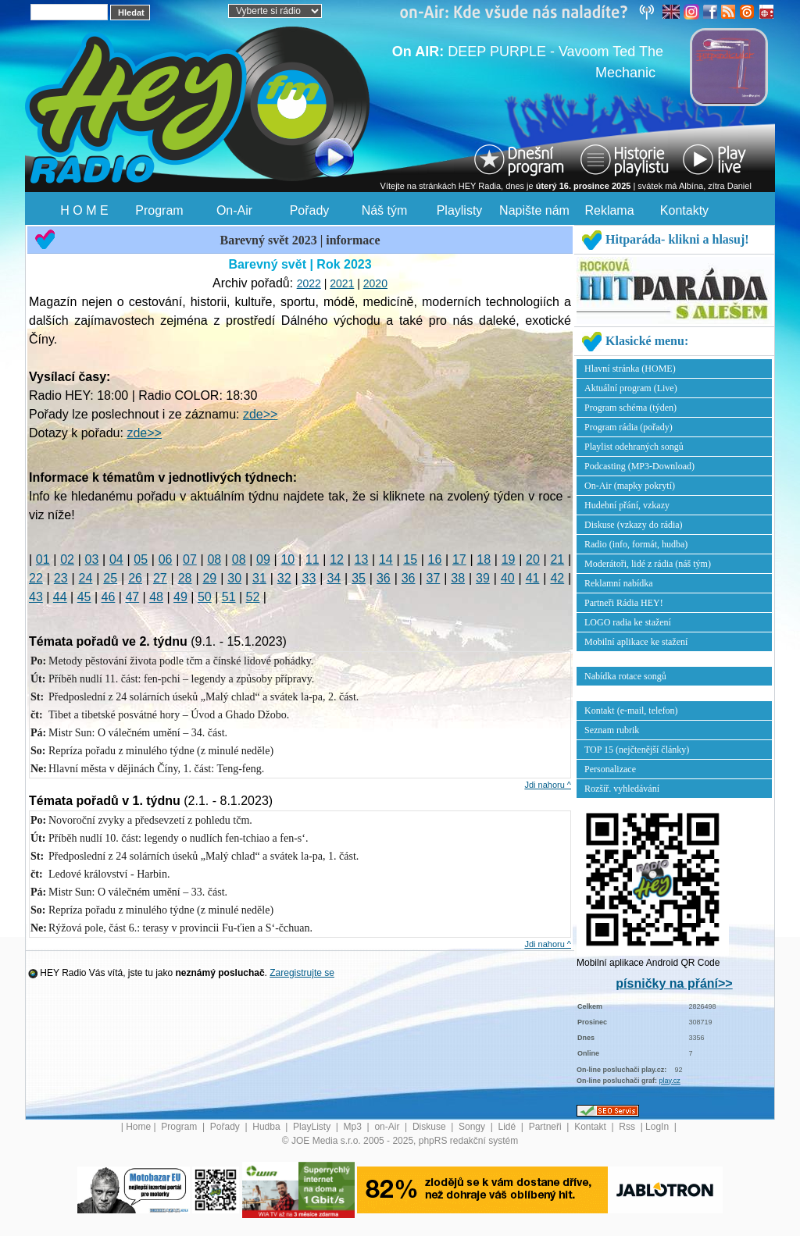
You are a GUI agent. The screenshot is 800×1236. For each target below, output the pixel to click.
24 (86, 578)
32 (284, 578)
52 (253, 597)
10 (287, 559)
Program (159, 210)
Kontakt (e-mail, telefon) (631, 710)
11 (312, 559)
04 (116, 559)
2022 (309, 283)
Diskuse (430, 1126)
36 (384, 578)
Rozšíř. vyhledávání (621, 788)
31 (259, 578)
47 (132, 597)
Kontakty (684, 210)
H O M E (84, 210)
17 (459, 559)
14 (386, 559)
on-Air (388, 1126)
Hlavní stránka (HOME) (630, 368)
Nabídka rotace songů (625, 676)
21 (557, 559)
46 (109, 597)
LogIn (658, 1126)
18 (484, 559)
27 (160, 578)
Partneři (546, 1126)
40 (508, 578)
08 (214, 559)
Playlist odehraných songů (634, 446)
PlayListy (313, 1126)
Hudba (267, 1126)
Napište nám (534, 210)
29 (209, 578)
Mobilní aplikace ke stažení (636, 641)
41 (533, 578)
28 (185, 578)
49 (180, 597)
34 (334, 578)
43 (36, 597)
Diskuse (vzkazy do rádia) (633, 524)
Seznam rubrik (611, 730)
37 (434, 578)
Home (138, 1126)
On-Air (234, 210)
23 (61, 578)
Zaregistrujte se (302, 972)
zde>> (260, 414)
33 (309, 578)
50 (205, 597)
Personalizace (610, 769)
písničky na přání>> (674, 983)
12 (337, 559)
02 (67, 559)
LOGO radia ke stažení (627, 622)
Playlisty (460, 210)
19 (509, 559)
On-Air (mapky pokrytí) (629, 485)
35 (359, 578)
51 (229, 597)
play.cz (669, 1081)
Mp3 (354, 1126)
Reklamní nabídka (618, 583)
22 (36, 578)
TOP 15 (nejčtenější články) (636, 749)
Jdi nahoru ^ (547, 784)
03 (92, 559)
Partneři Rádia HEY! (623, 602)
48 (156, 597)
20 (533, 559)
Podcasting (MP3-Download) (639, 466)
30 (234, 578)
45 (84, 597)
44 (60, 597)
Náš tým (385, 210)
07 (190, 559)
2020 (375, 283)
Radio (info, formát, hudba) (636, 544)
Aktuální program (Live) (630, 388)
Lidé (508, 1126)
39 (483, 578)
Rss (628, 1126)
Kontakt (591, 1126)
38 (458, 578)
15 (410, 559)
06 (166, 559)
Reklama (609, 210)
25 (110, 578)
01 (43, 559)
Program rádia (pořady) (628, 427)
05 (141, 559)
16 (435, 559)
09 (263, 559)
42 (557, 578)
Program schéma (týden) (630, 407)
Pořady (310, 210)
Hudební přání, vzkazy (627, 505)
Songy (473, 1126)
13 (362, 559)
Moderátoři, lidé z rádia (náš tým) (647, 563)
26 (135, 578)
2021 (342, 283)
